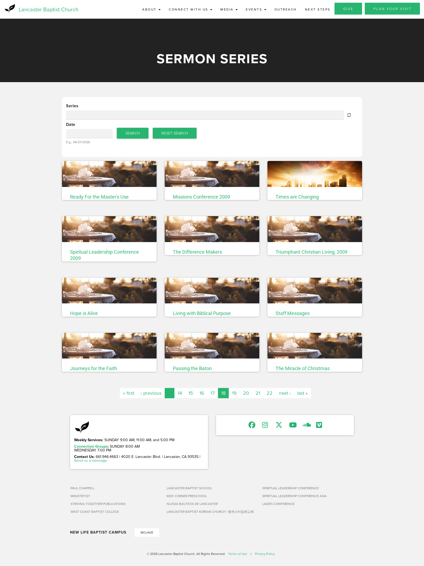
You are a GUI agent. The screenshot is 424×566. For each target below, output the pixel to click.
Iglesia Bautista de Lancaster (192, 503)
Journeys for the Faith (93, 368)
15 (190, 393)
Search (132, 133)
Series (72, 106)
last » (302, 393)
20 (246, 393)
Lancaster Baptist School (189, 488)
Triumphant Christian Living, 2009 (311, 252)
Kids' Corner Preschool (187, 496)
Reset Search (174, 133)
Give (348, 8)
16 (202, 393)
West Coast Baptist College (95, 511)
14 (180, 393)
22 (270, 393)
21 (258, 393)
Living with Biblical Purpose (202, 313)
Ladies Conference (278, 503)
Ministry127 (80, 496)
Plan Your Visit (392, 8)
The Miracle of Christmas (303, 368)
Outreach (285, 9)
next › (285, 393)
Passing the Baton (192, 368)
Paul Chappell (83, 488)
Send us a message (90, 460)
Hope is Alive (84, 313)
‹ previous (151, 393)
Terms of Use (237, 553)
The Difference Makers (197, 252)
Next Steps (317, 9)
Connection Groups (91, 446)
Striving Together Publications (98, 503)
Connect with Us (190, 9)
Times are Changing (297, 197)
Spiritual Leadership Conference (290, 488)
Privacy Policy (265, 553)
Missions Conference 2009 (201, 197)
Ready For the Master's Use (99, 197)
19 (234, 393)
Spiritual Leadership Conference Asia (294, 496)
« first (128, 393)
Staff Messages (293, 313)
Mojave (147, 532)
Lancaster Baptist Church (48, 9)
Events (256, 9)
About (151, 9)
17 (213, 393)
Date (70, 125)
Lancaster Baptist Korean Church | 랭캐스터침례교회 (210, 511)
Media (229, 9)
